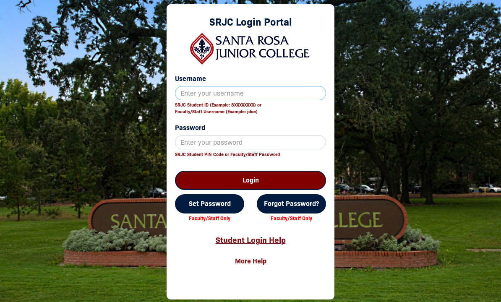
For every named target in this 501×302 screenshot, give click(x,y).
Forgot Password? (291, 204)
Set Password (210, 204)
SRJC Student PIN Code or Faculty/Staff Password (227, 154)
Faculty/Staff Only (209, 218)
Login (251, 180)
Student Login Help (251, 240)
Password (190, 128)
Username (190, 79)
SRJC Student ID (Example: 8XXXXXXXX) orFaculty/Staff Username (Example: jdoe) (218, 108)
